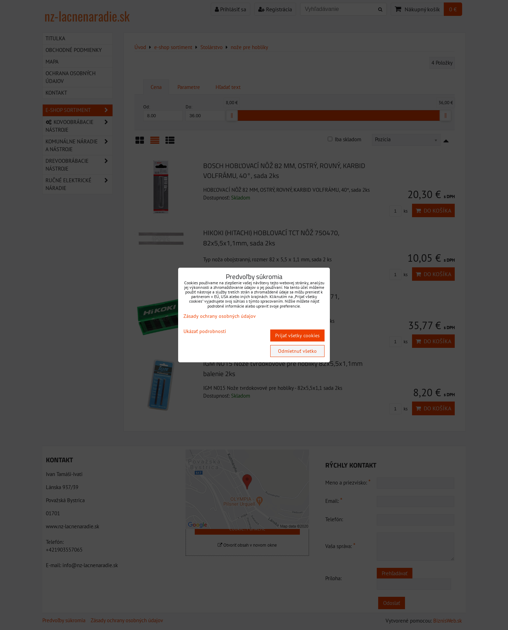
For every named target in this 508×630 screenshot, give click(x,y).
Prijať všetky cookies (297, 335)
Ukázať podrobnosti (204, 331)
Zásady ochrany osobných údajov (219, 316)
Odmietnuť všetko (297, 351)
